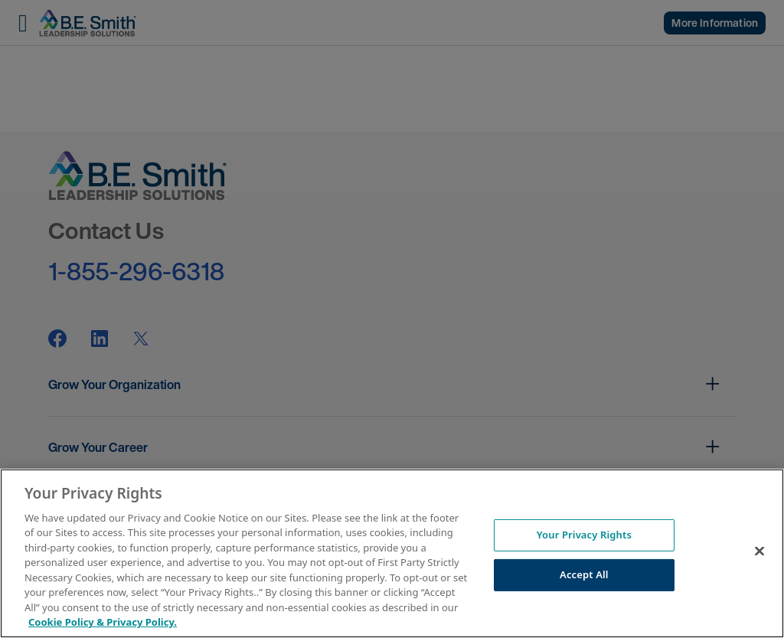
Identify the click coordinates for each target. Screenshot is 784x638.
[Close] (759, 551)
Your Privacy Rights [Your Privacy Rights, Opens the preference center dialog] (584, 534)
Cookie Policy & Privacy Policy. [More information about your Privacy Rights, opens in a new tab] (102, 622)
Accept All (584, 574)
